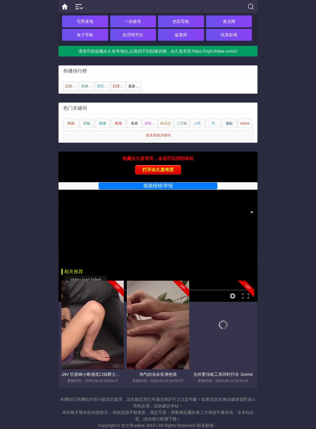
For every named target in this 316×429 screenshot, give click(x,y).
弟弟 (134, 123)
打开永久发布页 (158, 169)
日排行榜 (119, 86)
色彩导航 (181, 21)
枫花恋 (165, 123)
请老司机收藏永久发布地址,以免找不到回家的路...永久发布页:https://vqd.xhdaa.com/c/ (157, 51)
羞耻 (229, 123)
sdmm (245, 123)
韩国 (71, 123)
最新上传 (135, 86)
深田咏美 (151, 123)
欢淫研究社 (133, 34)
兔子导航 (85, 34)
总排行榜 (71, 86)
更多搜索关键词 (158, 135)
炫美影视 (229, 34)
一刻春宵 (133, 21)
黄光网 (229, 21)
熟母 (118, 123)
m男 (197, 123)
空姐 (86, 123)
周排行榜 (103, 86)
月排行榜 (87, 86)
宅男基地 (85, 21)
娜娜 (102, 123)
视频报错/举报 (158, 185)
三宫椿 (181, 123)
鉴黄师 (181, 34)
